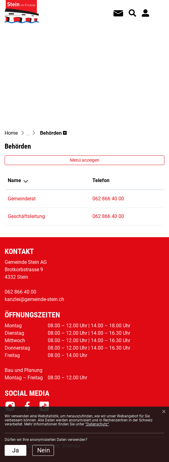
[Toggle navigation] (156, 9)
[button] (53, 133)
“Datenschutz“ (97, 424)
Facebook (27, 406)
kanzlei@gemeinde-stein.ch (34, 299)
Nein (43, 450)
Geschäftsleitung (26, 216)
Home (11, 133)
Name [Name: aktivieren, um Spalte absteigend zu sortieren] (14, 180)
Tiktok (44, 406)
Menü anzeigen (84, 160)
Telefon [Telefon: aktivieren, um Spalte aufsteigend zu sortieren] (100, 180)
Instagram (10, 406)
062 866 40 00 (108, 199)
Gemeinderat (22, 199)
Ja (15, 450)
